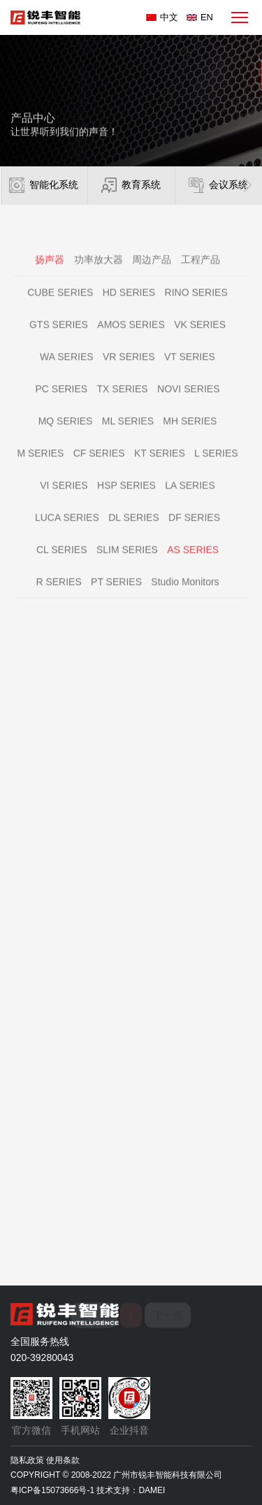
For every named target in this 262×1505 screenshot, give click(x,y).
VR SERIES (129, 368)
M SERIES (40, 464)
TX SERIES (122, 400)
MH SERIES (190, 432)
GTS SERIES (58, 336)
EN (207, 17)
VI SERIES (63, 497)
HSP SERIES (126, 497)
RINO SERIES (196, 304)
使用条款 (63, 1460)
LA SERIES (190, 497)
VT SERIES (189, 368)
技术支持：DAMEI (130, 1490)
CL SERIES (61, 561)
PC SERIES (62, 400)
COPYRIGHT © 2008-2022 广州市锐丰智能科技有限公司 (116, 1475)
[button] (248, 185)
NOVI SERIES (188, 400)
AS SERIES (193, 561)
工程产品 (200, 271)
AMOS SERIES (130, 336)
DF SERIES (194, 529)
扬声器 (49, 271)
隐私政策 (27, 1460)
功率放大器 (98, 271)
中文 (169, 17)
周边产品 (151, 271)
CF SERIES (99, 464)
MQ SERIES (65, 432)
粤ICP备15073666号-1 (52, 1490)
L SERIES (216, 464)
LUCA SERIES (67, 529)
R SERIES (58, 593)
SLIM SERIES (127, 561)
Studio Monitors (185, 593)
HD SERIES (129, 304)
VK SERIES (200, 336)
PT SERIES (116, 593)
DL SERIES (133, 529)
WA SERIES (67, 368)
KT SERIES (159, 464)
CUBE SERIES (60, 304)
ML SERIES (128, 432)
